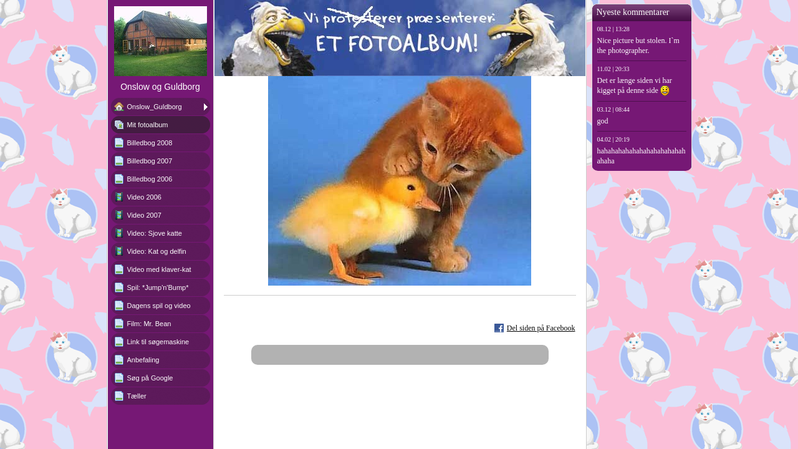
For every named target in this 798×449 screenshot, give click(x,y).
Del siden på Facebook (541, 328)
